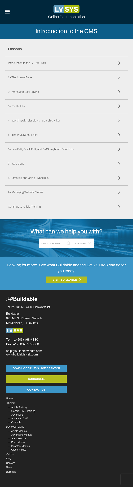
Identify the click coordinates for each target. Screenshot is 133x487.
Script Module (18, 438)
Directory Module (20, 446)
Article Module (19, 431)
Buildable (11, 471)
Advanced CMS (19, 418)
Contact (10, 463)
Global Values (18, 449)
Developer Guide (15, 426)
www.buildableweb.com (22, 354)
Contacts (16, 422)
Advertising (17, 414)
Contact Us (36, 389)
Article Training (19, 407)
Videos (10, 454)
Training (10, 402)
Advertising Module (21, 434)
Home (9, 398)
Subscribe (36, 378)
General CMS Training (23, 411)
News (9, 467)
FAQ (8, 458)
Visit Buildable (65, 279)
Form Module (18, 442)
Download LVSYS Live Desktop (36, 368)
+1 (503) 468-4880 (25, 339)
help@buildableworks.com (24, 351)
